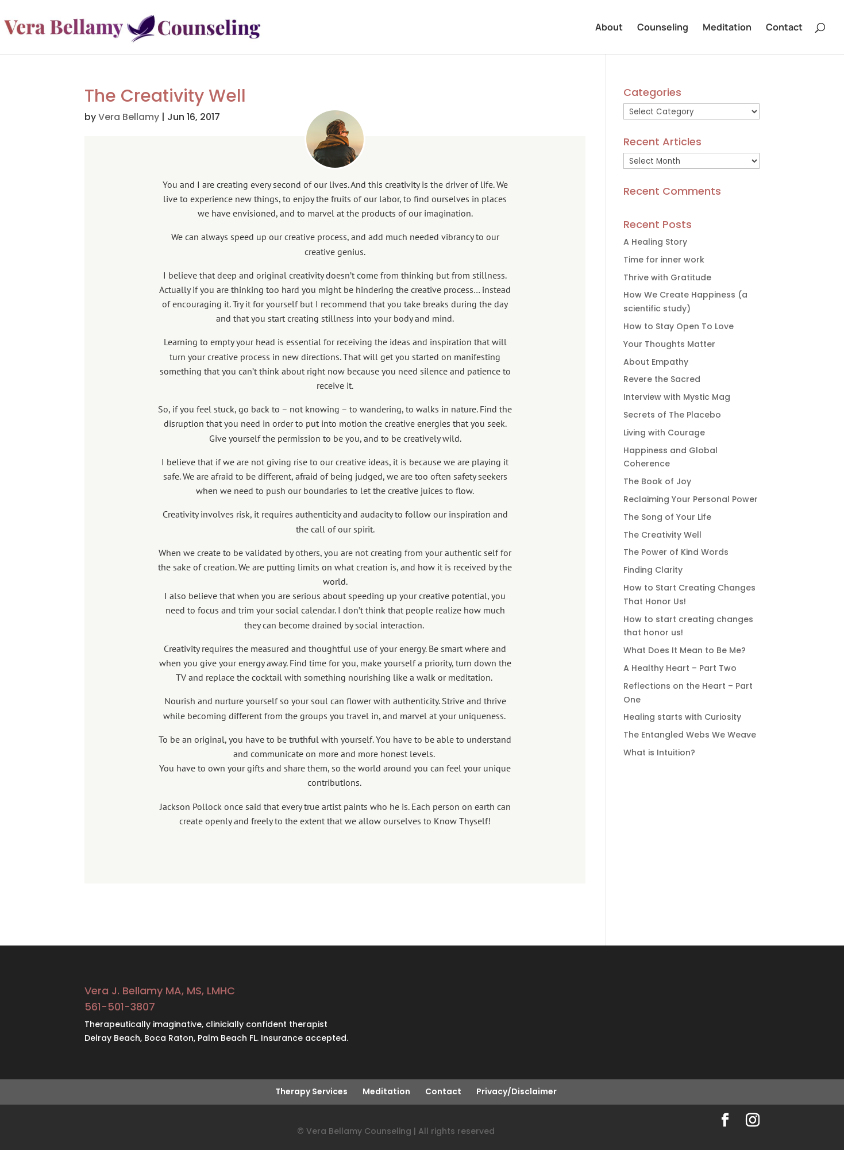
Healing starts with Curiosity (682, 717)
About (609, 28)
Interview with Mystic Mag (676, 397)
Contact (784, 28)
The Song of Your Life (667, 517)
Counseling (662, 28)
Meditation (727, 28)
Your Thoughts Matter (669, 344)
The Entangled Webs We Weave (689, 734)
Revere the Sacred (661, 379)
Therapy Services (311, 1091)
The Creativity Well (662, 535)
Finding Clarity (653, 570)
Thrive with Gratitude (667, 277)
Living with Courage (664, 432)
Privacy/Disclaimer (516, 1091)
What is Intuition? (659, 752)
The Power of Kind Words (676, 552)
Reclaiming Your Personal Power (690, 499)
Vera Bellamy (128, 117)
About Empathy (655, 362)
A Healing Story (655, 242)
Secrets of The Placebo (672, 414)
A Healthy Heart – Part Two (680, 668)
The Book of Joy (657, 481)
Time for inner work (663, 259)
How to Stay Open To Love (678, 326)
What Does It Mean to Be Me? (684, 650)
